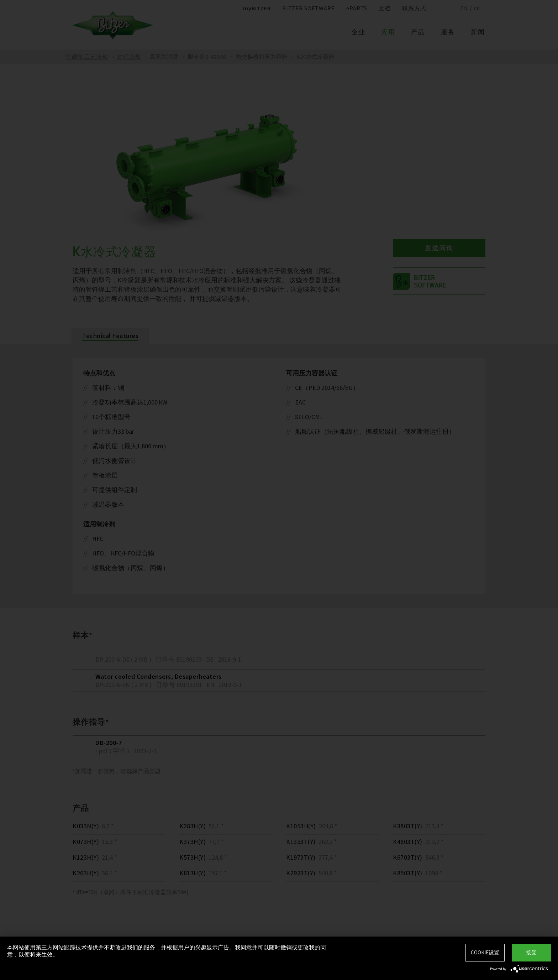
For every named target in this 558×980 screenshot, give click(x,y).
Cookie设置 (485, 952)
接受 (531, 952)
